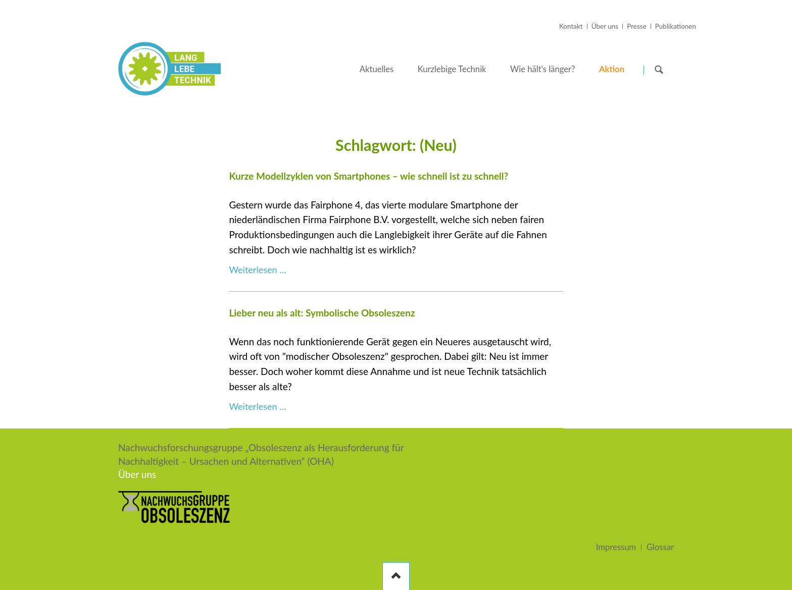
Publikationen (675, 26)
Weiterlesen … (257, 269)
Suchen (659, 69)
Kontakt (571, 26)
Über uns (604, 26)
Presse (637, 26)
